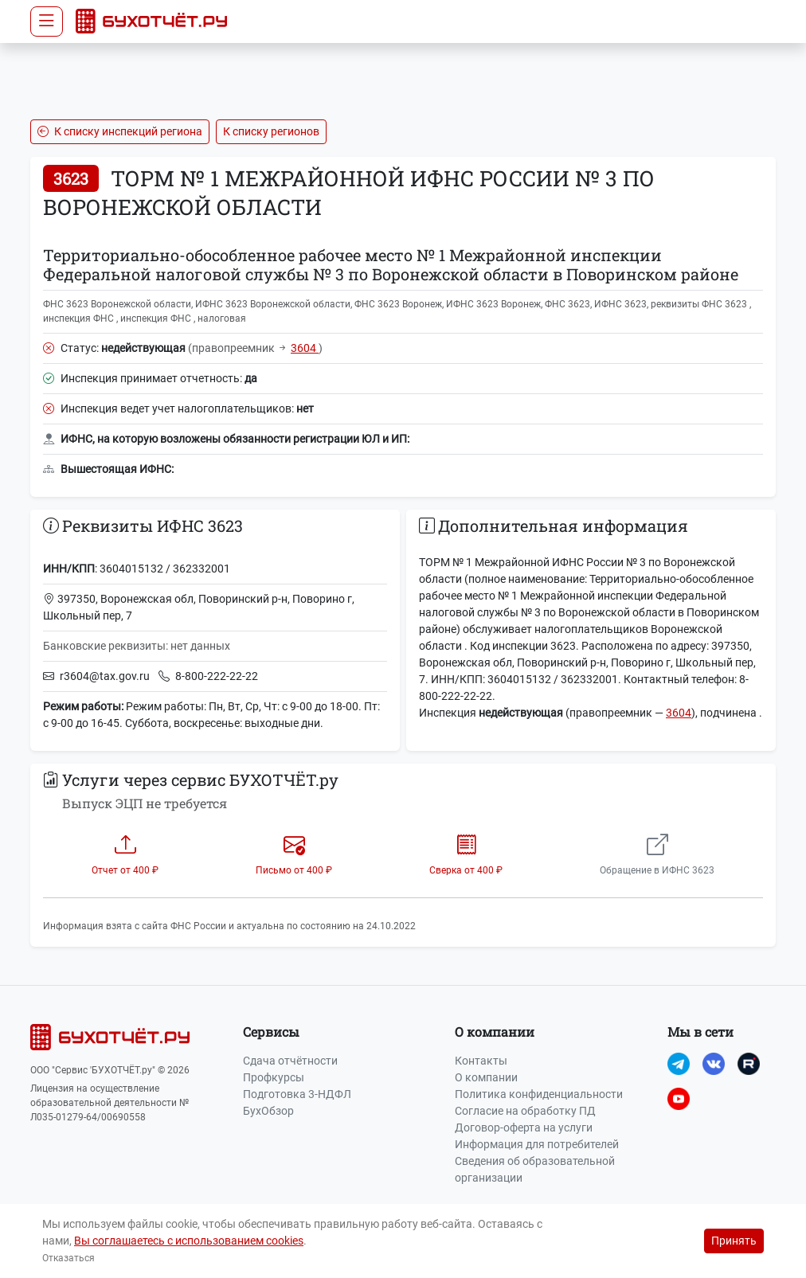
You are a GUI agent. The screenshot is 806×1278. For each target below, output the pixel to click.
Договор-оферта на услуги (524, 1127)
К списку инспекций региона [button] (119, 131)
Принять (734, 1240)
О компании (486, 1077)
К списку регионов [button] (271, 131)
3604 (305, 348)
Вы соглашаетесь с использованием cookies (188, 1240)
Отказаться (68, 1258)
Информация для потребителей (537, 1144)
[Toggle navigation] (46, 21)
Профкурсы (273, 1077)
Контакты (481, 1060)
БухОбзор (268, 1110)
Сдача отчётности (290, 1060)
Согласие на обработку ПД (525, 1110)
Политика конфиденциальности (539, 1094)
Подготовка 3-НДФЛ (297, 1094)
